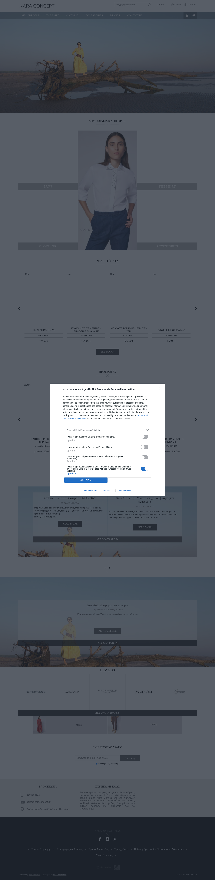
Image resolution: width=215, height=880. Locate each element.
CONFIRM (86, 480)
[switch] (144, 437)
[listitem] (107, 430)
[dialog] (107, 440)
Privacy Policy (124, 490)
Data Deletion (90, 490)
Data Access (107, 490)
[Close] (159, 389)
